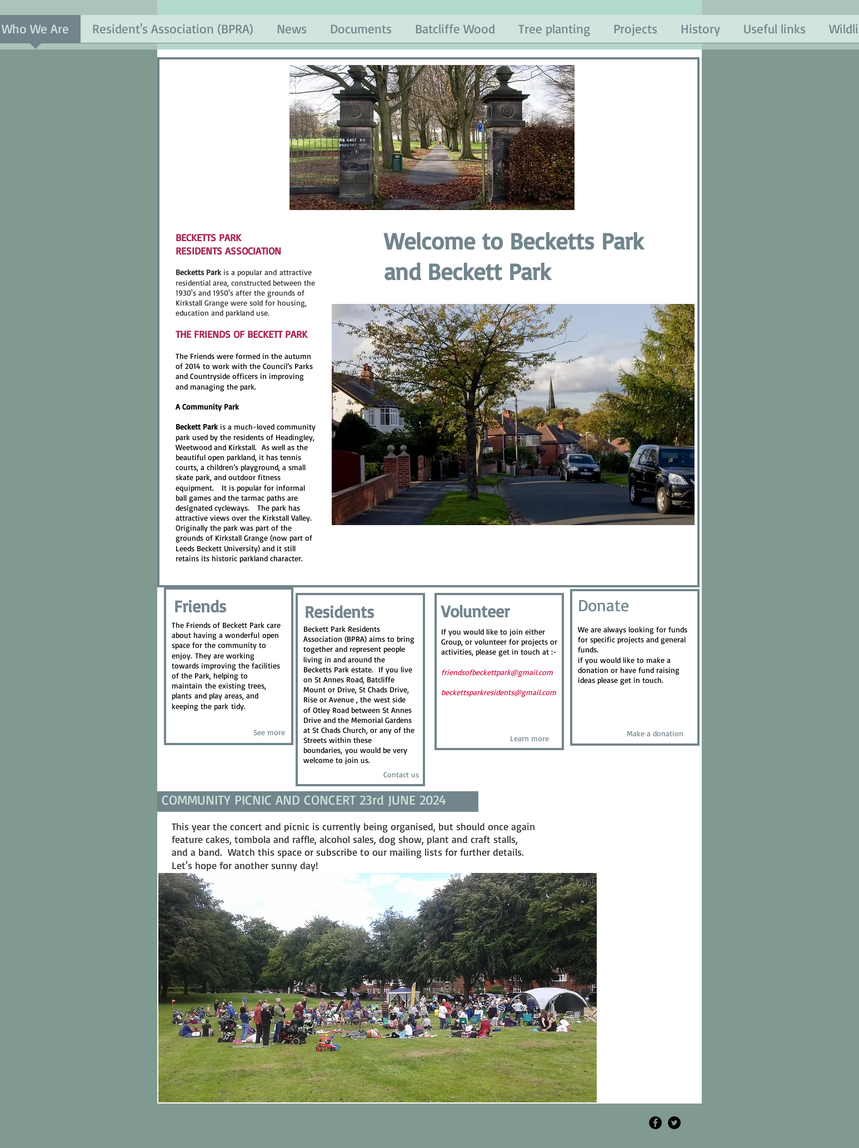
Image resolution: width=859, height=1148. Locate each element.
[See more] (269, 732)
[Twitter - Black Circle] (674, 1122)
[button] (513, 414)
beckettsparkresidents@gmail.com (498, 692)
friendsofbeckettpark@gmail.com (497, 672)
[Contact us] (401, 774)
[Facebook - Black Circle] (655, 1122)
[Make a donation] (655, 733)
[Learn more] (529, 738)
